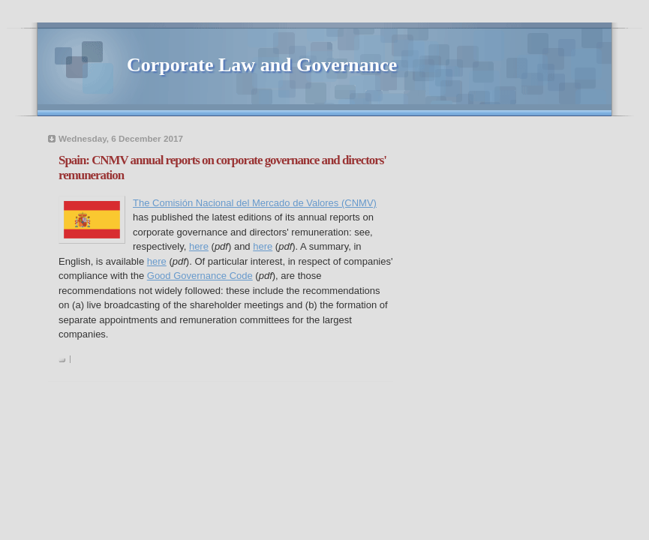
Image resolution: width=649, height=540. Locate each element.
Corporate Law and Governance (262, 65)
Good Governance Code (200, 275)
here (199, 246)
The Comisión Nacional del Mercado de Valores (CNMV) (255, 202)
